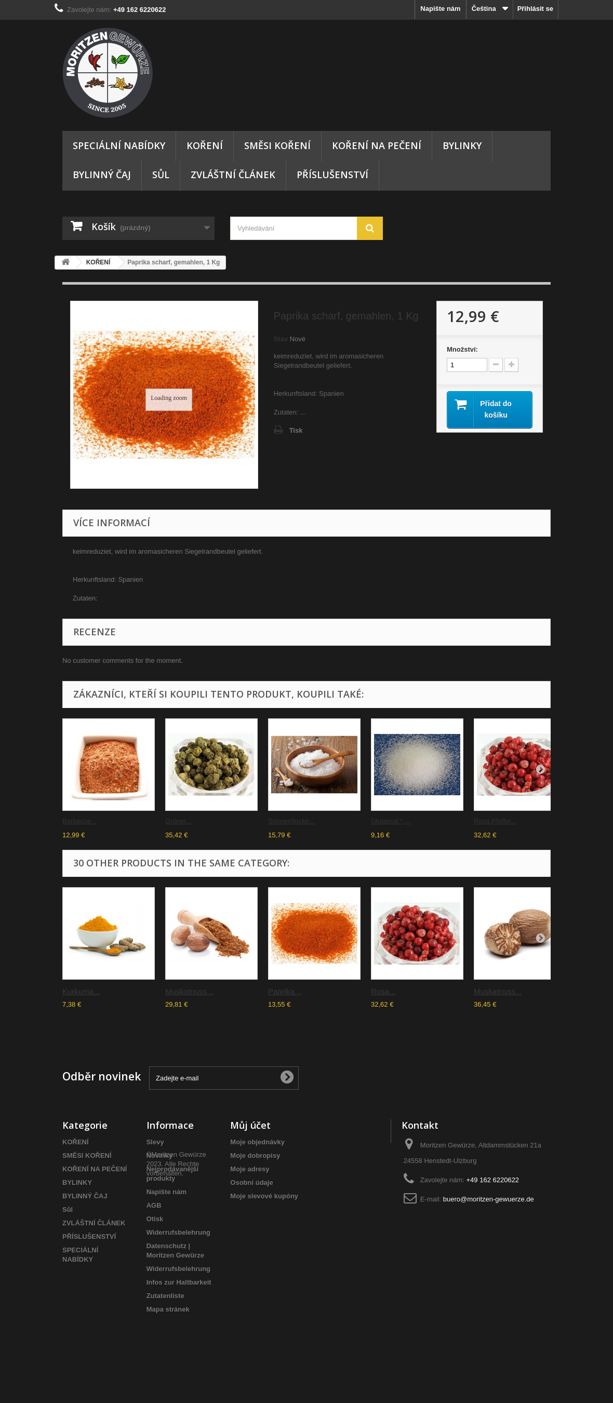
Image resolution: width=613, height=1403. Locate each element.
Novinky (159, 1155)
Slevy (155, 1142)
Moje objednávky (257, 1142)
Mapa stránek (168, 1309)
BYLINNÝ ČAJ (102, 174)
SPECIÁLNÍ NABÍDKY (119, 145)
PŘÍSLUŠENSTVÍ (332, 174)
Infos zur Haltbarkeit (178, 1282)
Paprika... (284, 991)
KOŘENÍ (204, 145)
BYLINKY (462, 145)
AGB (154, 1205)
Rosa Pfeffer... (495, 821)
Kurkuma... (81, 991)
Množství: (462, 349)
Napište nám (440, 8)
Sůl (160, 174)
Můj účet (250, 1125)
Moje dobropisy (255, 1155)
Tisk (296, 430)
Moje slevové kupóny (264, 1196)
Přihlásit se (535, 8)
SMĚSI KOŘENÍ (277, 145)
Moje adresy (249, 1169)
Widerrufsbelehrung (178, 1232)
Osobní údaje (251, 1182)
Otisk (155, 1219)
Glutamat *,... (390, 821)
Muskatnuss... (189, 991)
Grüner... (178, 821)
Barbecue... (79, 821)
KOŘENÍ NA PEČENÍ (376, 145)
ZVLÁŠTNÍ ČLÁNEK (233, 174)
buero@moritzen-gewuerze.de (488, 1199)
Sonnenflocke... (291, 821)
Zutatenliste (165, 1296)
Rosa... (383, 991)
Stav (281, 339)
